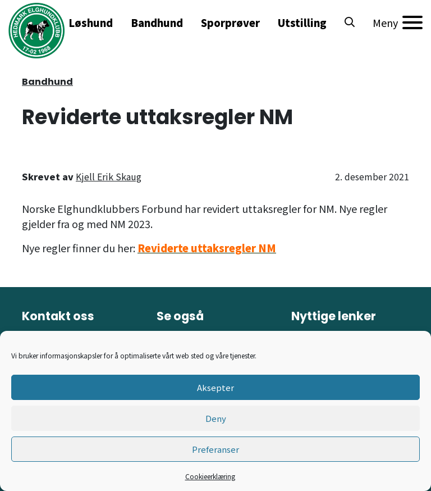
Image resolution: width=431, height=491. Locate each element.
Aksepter (215, 387)
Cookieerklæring (210, 476)
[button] (350, 22)
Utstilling (302, 22)
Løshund (90, 22)
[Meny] (398, 22)
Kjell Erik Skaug (108, 176)
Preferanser (215, 449)
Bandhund (157, 22)
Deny (215, 418)
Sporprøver (230, 22)
